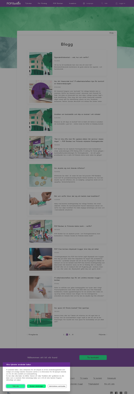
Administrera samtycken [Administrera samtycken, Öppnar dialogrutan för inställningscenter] (57, 386)
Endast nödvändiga (36, 386)
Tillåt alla (15, 386)
